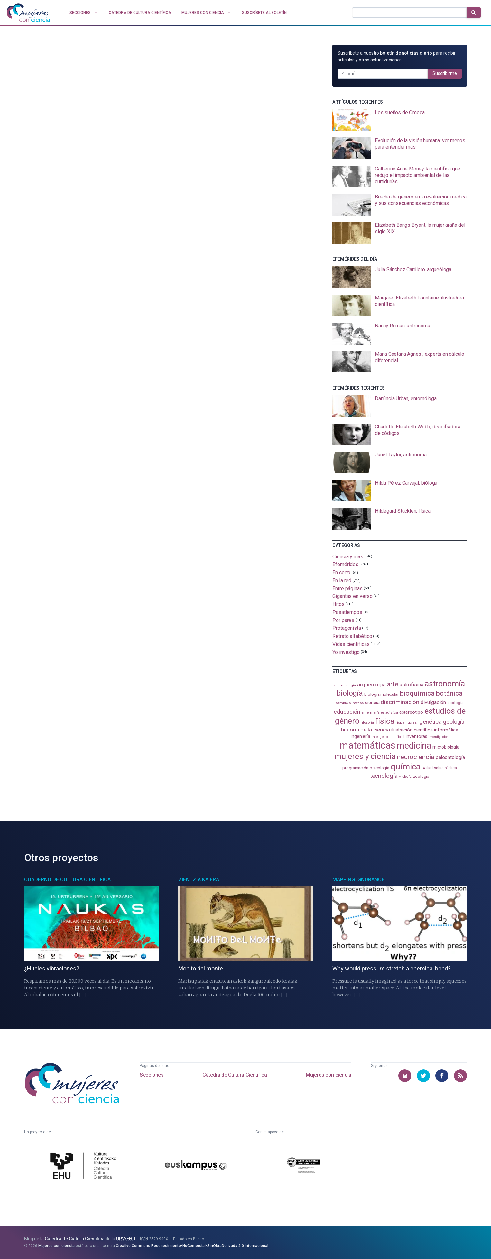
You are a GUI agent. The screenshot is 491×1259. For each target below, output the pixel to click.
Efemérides (345, 564)
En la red (341, 580)
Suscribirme (444, 73)
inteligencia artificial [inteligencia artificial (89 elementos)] (388, 736)
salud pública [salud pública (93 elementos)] (445, 768)
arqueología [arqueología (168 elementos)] (371, 684)
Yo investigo (346, 652)
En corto (341, 572)
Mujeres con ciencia (328, 1075)
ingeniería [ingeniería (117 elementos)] (360, 736)
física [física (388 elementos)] (384, 721)
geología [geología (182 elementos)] (453, 721)
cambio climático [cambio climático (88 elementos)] (350, 703)
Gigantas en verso (352, 596)
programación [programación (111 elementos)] (355, 767)
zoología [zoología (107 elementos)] (421, 776)
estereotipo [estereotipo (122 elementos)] (411, 712)
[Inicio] (28, 12)
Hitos (338, 604)
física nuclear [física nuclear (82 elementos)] (407, 723)
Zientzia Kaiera (198, 880)
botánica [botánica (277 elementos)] (449, 693)
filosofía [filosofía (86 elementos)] (367, 723)
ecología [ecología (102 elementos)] (455, 702)
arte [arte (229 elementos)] (392, 684)
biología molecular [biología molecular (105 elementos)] (381, 694)
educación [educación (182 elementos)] (347, 711)
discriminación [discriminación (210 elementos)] (400, 702)
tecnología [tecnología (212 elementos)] (384, 775)
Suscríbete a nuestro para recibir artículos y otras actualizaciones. (397, 56)
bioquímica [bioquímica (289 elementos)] (417, 693)
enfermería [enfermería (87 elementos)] (370, 713)
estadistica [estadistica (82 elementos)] (389, 713)
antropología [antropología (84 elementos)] (345, 685)
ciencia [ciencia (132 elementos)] (372, 702)
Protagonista (346, 628)
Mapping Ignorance (358, 880)
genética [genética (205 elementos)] (430, 721)
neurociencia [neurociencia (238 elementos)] (415, 757)
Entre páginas (347, 588)
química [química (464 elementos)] (405, 766)
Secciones (151, 1075)
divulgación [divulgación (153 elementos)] (433, 702)
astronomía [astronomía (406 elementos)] (445, 683)
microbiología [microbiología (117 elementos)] (445, 746)
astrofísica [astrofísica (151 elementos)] (411, 685)
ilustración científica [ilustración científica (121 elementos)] (412, 730)
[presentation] (399, 120)
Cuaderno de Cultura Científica (67, 880)
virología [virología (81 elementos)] (405, 777)
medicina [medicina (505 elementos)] (414, 745)
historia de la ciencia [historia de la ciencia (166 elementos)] (365, 729)
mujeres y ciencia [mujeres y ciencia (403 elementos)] (365, 756)
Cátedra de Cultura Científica (234, 1075)
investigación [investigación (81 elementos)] (439, 737)
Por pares (343, 620)
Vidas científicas (351, 644)
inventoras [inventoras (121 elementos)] (416, 736)
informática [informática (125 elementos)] (446, 730)
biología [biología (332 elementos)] (350, 693)
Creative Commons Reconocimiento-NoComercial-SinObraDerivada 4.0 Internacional (192, 1246)
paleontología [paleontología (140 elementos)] (450, 757)
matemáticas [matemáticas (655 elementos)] (367, 745)
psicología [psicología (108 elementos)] (379, 768)
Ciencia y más (347, 556)
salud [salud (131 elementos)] (427, 768)
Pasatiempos (347, 612)
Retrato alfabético (352, 636)
